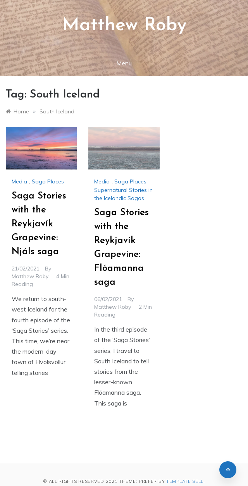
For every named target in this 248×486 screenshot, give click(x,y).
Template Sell (184, 481)
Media (19, 181)
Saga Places (48, 181)
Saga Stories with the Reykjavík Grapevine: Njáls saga (39, 224)
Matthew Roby (124, 25)
